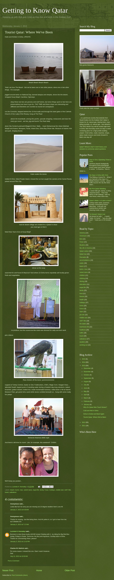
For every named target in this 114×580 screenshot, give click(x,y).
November (87, 371)
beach (12, 490)
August (86, 381)
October (87, 375)
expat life (36, 490)
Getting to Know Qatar (35, 10)
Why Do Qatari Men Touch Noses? (95, 407)
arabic (82, 263)
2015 (84, 359)
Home (39, 570)
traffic (81, 333)
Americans (83, 236)
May (85, 391)
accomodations (85, 260)
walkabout (13, 492)
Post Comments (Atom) (20, 575)
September (88, 378)
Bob (81, 239)
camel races (28, 490)
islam (81, 311)
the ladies (83, 324)
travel (7, 492)
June (86, 388)
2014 (84, 362)
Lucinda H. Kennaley (17, 531)
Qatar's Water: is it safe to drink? (100, 200)
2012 (84, 422)
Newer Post (7, 570)
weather (82, 342)
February (87, 401)
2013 (84, 365)
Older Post (70, 570)
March (86, 398)
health (82, 299)
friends (82, 296)
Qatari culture (84, 251)
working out (83, 345)
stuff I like (67, 490)
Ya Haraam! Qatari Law (97, 214)
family (42, 490)
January (87, 404)
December (87, 368)
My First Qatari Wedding (97, 189)
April (85, 394)
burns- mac (19, 490)
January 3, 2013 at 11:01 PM (20, 541)
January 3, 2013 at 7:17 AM (19, 524)
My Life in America (86, 248)
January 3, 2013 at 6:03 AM (19, 510)
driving (82, 281)
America (82, 233)
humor (82, 308)
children (82, 275)
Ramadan (83, 257)
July (85, 385)
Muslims (82, 245)
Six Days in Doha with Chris (98, 175)
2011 (84, 425)
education (83, 284)
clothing (82, 278)
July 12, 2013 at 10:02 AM (19, 556)
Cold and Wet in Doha (90, 410)
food (81, 293)
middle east (60, 490)
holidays (52, 490)
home (81, 305)
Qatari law (83, 254)
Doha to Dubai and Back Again (93, 414)
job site (82, 315)
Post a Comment (13, 561)
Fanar (46, 490)
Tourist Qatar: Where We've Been (94, 417)
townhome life (84, 327)
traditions (83, 330)
